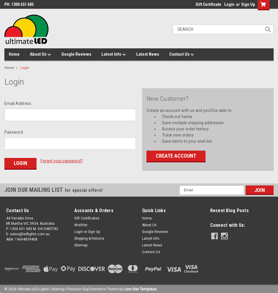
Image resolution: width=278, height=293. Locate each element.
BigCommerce (94, 287)
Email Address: (18, 103)
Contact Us (181, 54)
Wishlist (80, 223)
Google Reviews (76, 54)
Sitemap (80, 243)
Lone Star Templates (140, 287)
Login (229, 4)
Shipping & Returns (89, 236)
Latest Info (113, 54)
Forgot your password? (62, 161)
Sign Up (248, 4)
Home (14, 54)
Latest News (147, 54)
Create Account (176, 156)
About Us (40, 54)
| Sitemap (57, 287)
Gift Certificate (208, 4)
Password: (14, 132)
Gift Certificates (86, 216)
